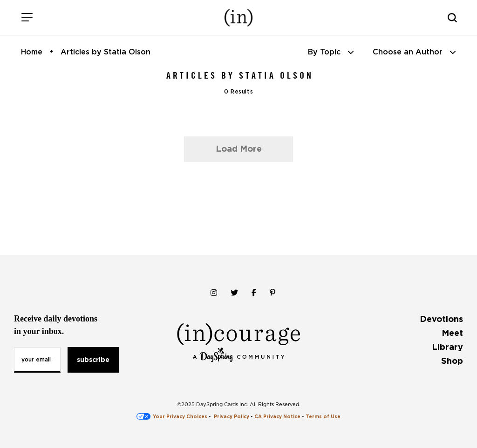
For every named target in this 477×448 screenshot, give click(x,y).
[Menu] (27, 17)
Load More (239, 149)
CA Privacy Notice (277, 416)
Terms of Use (323, 416)
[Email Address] (37, 360)
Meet (452, 333)
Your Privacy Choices (171, 416)
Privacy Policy (231, 416)
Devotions (441, 319)
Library (447, 347)
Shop (452, 361)
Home (31, 51)
